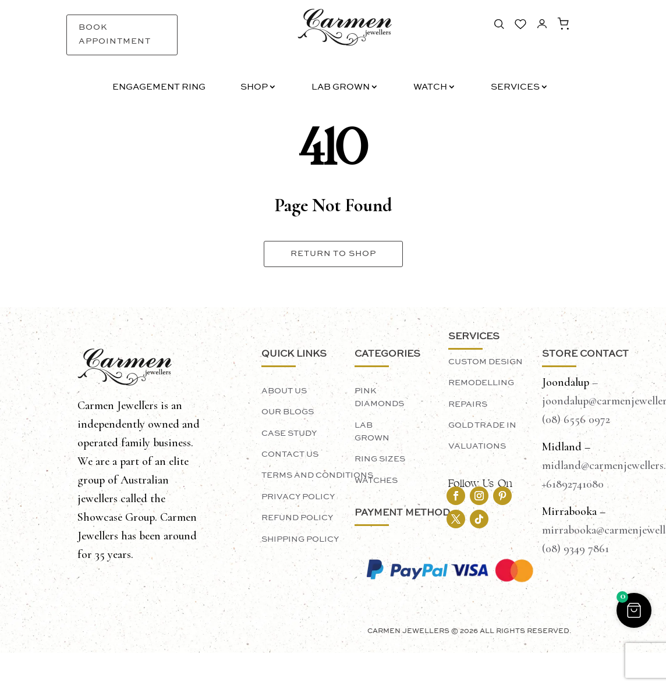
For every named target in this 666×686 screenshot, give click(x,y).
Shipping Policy (300, 539)
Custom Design (485, 362)
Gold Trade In (482, 425)
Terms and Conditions (317, 475)
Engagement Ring (159, 88)
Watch (430, 88)
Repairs (467, 404)
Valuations (477, 446)
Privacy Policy (298, 497)
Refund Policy (297, 518)
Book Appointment (115, 34)
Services (515, 88)
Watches (376, 480)
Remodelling (481, 383)
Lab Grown (340, 88)
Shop (254, 88)
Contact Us (289, 454)
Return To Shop (333, 253)
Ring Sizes (380, 459)
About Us (284, 391)
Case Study (289, 433)
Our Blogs (287, 412)
